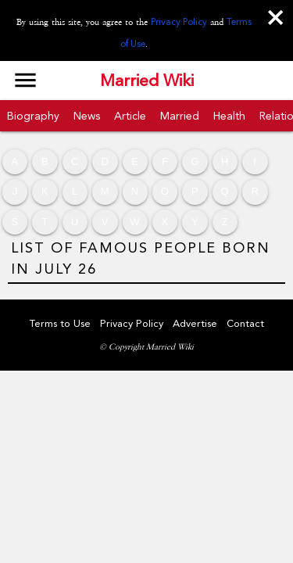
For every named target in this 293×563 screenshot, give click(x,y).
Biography (33, 115)
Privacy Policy (179, 21)
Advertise (195, 323)
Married (179, 115)
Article (130, 115)
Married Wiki (147, 80)
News (86, 115)
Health (229, 115)
